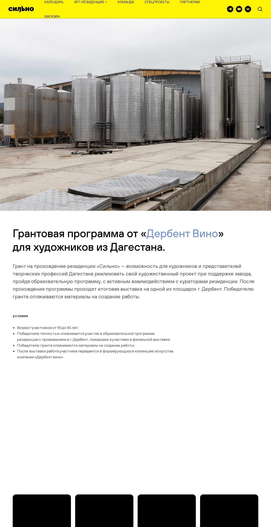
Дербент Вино (182, 233)
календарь (54, 2)
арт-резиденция (89, 2)
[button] (260, 8)
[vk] (248, 9)
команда (126, 2)
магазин (52, 16)
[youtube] (239, 9)
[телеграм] (230, 9)
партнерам (190, 2)
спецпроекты (157, 2)
